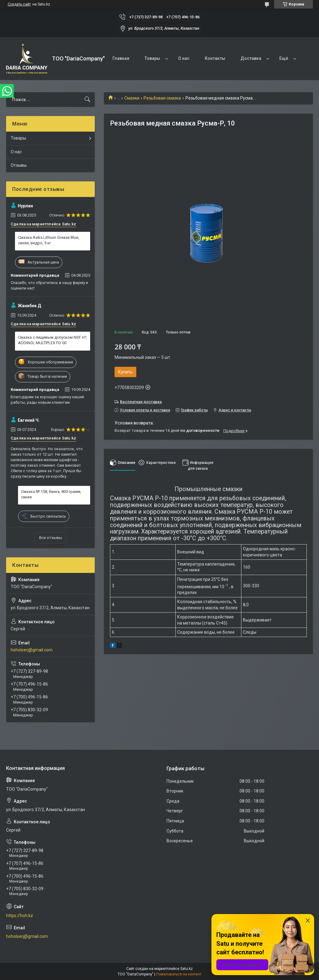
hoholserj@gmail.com (32, 649)
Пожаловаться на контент (178, 974)
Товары (152, 58)
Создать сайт (19, 4)
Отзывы (19, 165)
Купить (125, 372)
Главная (120, 58)
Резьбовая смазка (162, 98)
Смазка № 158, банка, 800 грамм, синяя (51, 494)
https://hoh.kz (19, 915)
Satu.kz (186, 969)
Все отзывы (50, 537)
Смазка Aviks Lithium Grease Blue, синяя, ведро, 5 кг (48, 240)
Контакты (215, 58)
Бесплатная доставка (141, 401)
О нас (183, 58)
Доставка (250, 58)
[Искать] (87, 99)
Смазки (131, 98)
